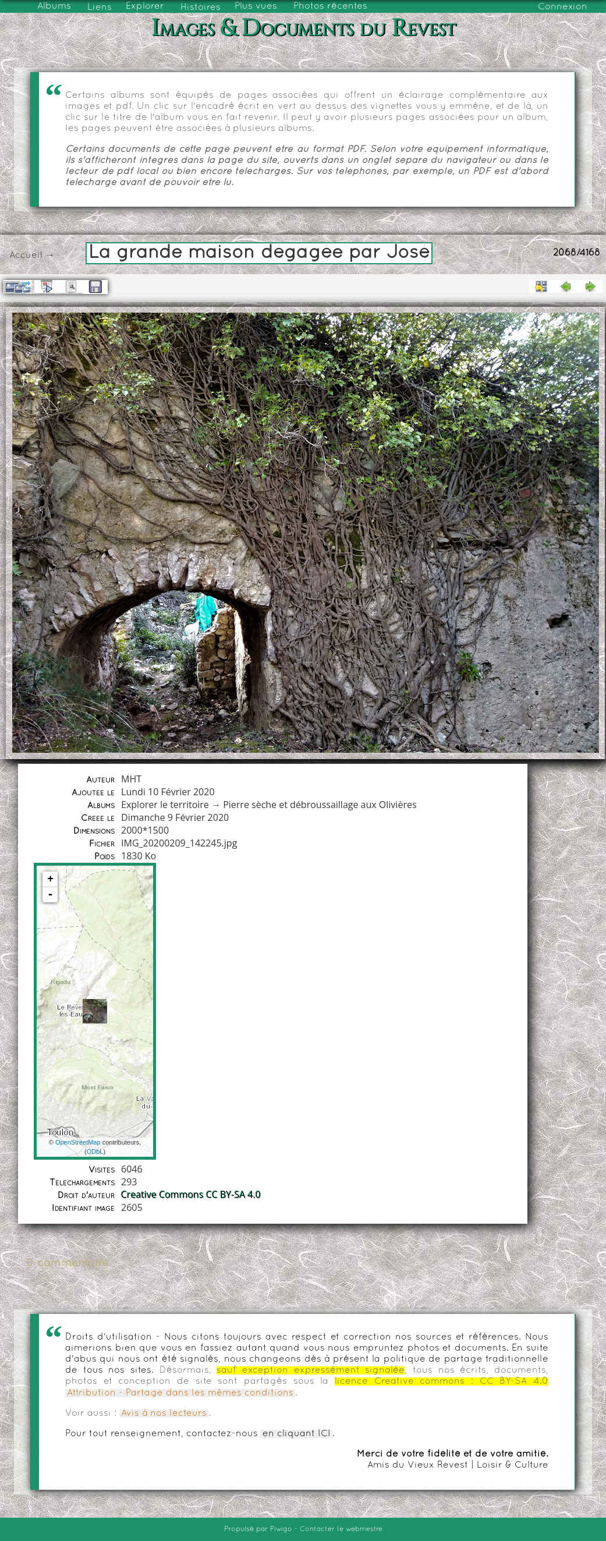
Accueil (25, 255)
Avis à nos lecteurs (164, 1413)
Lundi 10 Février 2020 (168, 791)
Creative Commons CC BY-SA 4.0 (191, 1194)
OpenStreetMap (78, 1142)
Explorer (145, 6)
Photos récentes (330, 6)
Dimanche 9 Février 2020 (175, 817)
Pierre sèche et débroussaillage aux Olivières (319, 804)
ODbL (95, 1151)
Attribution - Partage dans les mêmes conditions (180, 1393)
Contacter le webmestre (341, 1529)
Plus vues (256, 6)
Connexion (562, 7)
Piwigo (281, 1529)
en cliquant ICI (297, 1434)
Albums (54, 6)
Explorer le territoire (165, 804)
